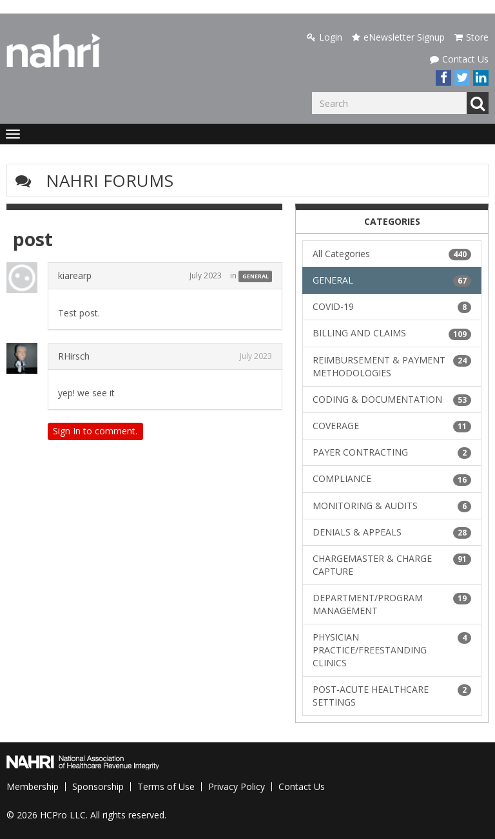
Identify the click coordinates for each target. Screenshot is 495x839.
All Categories (392, 253)
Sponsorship (98, 786)
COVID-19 (392, 306)
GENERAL (255, 276)
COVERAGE (392, 426)
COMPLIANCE (392, 478)
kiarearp (75, 275)
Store (471, 37)
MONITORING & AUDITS (392, 505)
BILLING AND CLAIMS (392, 333)
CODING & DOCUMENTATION (392, 399)
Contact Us (459, 59)
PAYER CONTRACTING (392, 452)
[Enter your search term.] (389, 103)
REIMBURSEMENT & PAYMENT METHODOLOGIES (392, 366)
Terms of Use (166, 786)
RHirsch (74, 356)
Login (324, 37)
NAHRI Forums (109, 180)
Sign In (67, 431)
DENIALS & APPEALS (392, 532)
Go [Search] (478, 103)
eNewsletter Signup (398, 37)
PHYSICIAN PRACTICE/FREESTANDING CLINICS (392, 650)
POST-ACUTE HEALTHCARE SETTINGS (392, 695)
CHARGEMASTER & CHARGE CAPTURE (392, 564)
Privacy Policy (236, 786)
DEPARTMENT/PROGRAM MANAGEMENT (392, 604)
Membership (32, 786)
